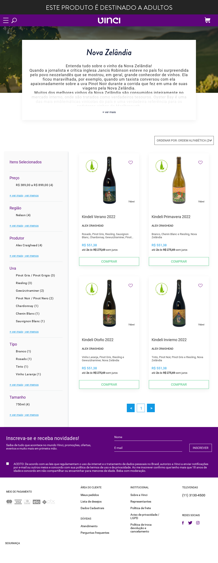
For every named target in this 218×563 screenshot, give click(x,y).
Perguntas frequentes (95, 532)
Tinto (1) (22, 366)
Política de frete (140, 508)
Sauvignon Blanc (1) (30, 321)
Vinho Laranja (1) (28, 374)
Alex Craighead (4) (29, 245)
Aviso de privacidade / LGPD (144, 516)
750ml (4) (23, 404)
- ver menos (31, 195)
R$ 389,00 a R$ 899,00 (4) (34, 185)
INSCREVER (200, 448)
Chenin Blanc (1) (28, 313)
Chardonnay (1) (27, 306)
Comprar (109, 261)
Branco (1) (23, 351)
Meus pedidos (90, 495)
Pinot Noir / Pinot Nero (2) (34, 298)
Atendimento (89, 526)
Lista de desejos (91, 501)
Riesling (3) (24, 283)
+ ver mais (109, 112)
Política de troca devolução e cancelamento (141, 528)
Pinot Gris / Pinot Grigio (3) (35, 275)
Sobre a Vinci (138, 495)
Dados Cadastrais (92, 508)
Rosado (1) (24, 359)
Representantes (140, 501)
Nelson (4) (23, 215)
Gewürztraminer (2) (30, 290)
